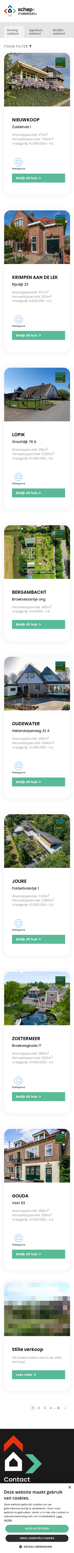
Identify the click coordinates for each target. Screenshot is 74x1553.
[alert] (37, 1518)
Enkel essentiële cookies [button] (37, 1538)
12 (58, 1408)
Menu (67, 11)
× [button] (69, 1487)
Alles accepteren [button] (37, 1528)
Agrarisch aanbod (36, 32)
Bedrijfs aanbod (59, 32)
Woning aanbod (13, 32)
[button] (37, 1546)
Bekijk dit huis (28, 178)
